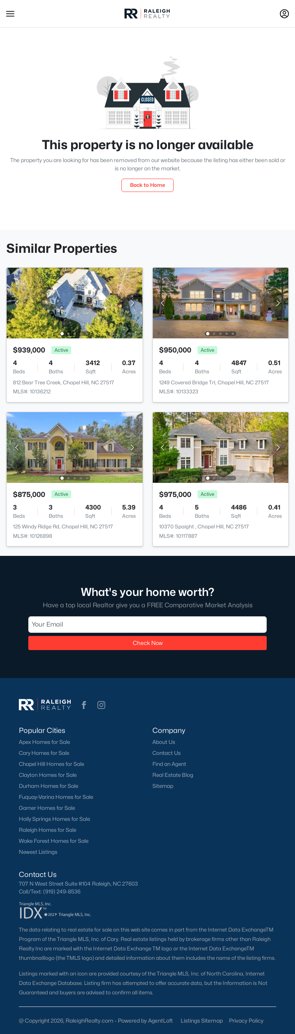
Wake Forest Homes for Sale (53, 841)
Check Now (148, 642)
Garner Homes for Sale (47, 808)
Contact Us (166, 753)
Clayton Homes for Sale (48, 775)
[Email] (147, 624)
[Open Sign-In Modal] (284, 13)
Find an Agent (169, 764)
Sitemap (162, 786)
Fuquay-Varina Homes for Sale (56, 797)
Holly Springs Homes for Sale (54, 819)
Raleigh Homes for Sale (47, 830)
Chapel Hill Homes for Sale (51, 764)
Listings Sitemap (202, 1020)
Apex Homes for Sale (44, 742)
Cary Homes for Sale (44, 753)
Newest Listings (38, 852)
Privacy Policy (246, 1020)
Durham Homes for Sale (48, 786)
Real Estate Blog (172, 775)
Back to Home (147, 185)
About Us (163, 742)
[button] (10, 14)
